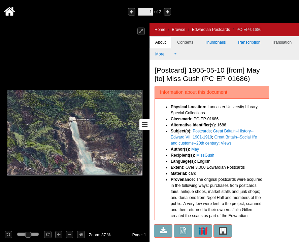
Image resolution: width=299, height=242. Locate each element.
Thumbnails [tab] (215, 42)
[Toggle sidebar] (144, 124)
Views (226, 143)
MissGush (205, 155)
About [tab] (160, 42)
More (164, 54)
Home (160, 29)
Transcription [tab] (248, 42)
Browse (178, 29)
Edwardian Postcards (211, 29)
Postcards (201, 131)
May (195, 149)
